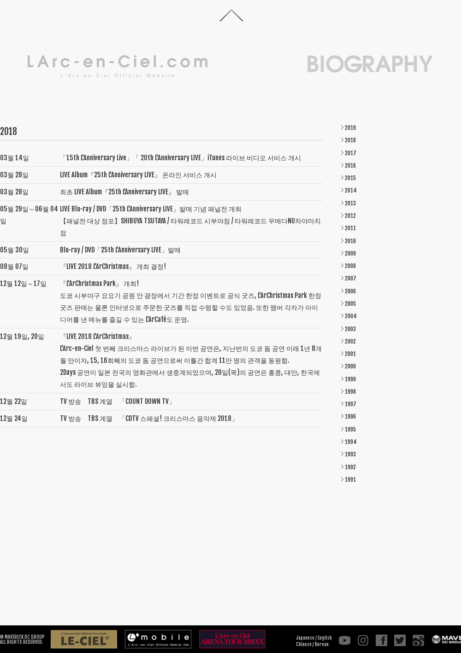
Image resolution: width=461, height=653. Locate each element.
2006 (350, 291)
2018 (350, 140)
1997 (350, 404)
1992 (350, 467)
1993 (350, 454)
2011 (350, 228)
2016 (350, 165)
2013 (350, 203)
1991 (350, 479)
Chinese (304, 644)
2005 (350, 303)
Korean (322, 644)
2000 (350, 366)
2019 (350, 127)
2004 (351, 316)
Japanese (305, 638)
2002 (350, 341)
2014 (351, 190)
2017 (350, 153)
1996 (350, 416)
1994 (351, 441)
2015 (350, 178)
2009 (350, 253)
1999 (350, 379)
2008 (350, 265)
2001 (350, 353)
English (325, 638)
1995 (350, 429)
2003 (350, 329)
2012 (350, 215)
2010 (350, 241)
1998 (350, 391)
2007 (350, 278)
